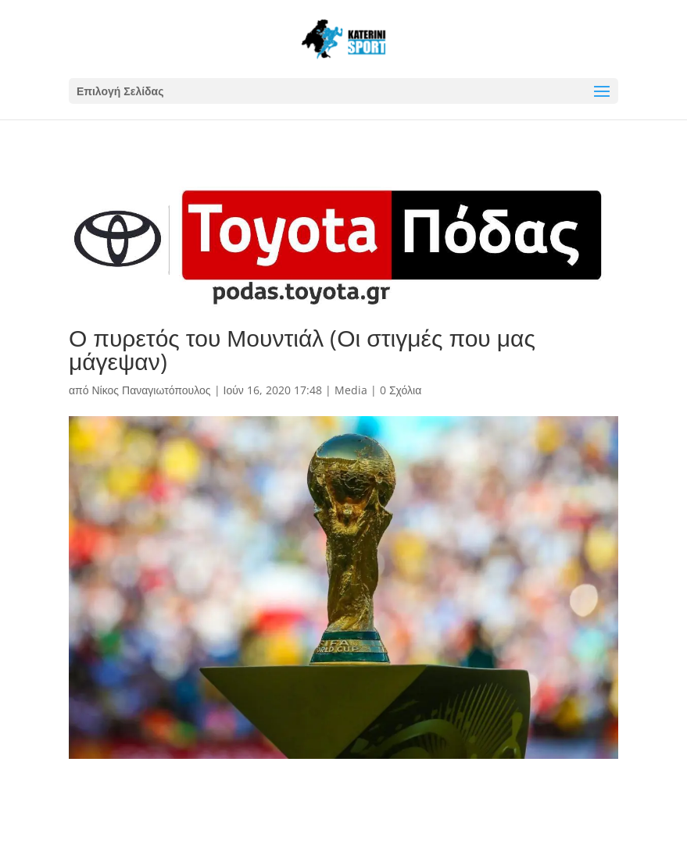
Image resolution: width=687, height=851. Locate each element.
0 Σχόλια (400, 390)
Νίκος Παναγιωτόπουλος (150, 390)
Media (351, 390)
